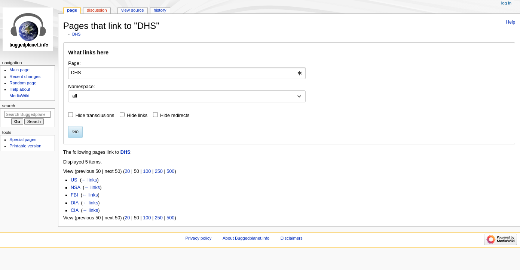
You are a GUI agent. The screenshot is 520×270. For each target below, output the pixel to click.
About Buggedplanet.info (246, 238)
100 (147, 171)
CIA (74, 210)
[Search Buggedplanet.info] (27, 114)
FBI (74, 195)
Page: (74, 63)
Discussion (97, 10)
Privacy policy (198, 238)
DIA (74, 203)
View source (132, 10)
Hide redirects (174, 115)
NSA (75, 187)
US (74, 180)
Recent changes (24, 76)
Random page (22, 83)
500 (170, 171)
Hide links (137, 115)
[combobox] (187, 73)
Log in (506, 3)
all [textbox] (74, 96)
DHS (76, 34)
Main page (19, 70)
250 (159, 171)
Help (511, 22)
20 (127, 171)
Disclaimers (292, 238)
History (160, 10)
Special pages (22, 139)
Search (8, 106)
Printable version (25, 146)
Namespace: (81, 86)
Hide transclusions (95, 115)
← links (89, 180)
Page (72, 10)
